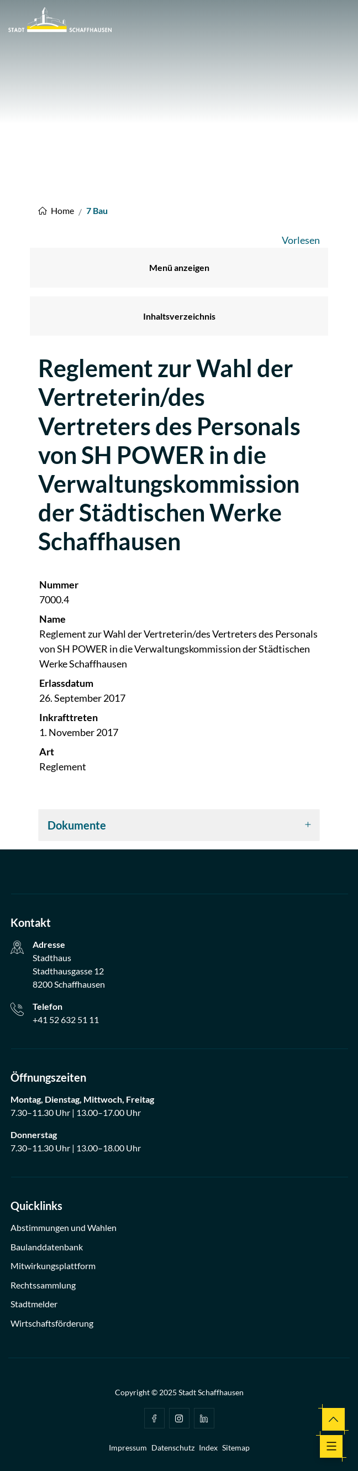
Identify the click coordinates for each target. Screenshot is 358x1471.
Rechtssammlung (43, 1285)
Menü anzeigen (179, 267)
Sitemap (236, 1447)
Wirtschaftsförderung (51, 1323)
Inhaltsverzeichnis (179, 316)
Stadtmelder (33, 1303)
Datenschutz (172, 1447)
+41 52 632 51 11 (66, 1019)
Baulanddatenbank (46, 1247)
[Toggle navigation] (331, 1446)
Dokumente (77, 825)
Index (208, 1447)
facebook (154, 1418)
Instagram (179, 1418)
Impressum (128, 1447)
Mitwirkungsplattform (53, 1265)
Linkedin (204, 1418)
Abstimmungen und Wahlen (63, 1227)
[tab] (179, 825)
